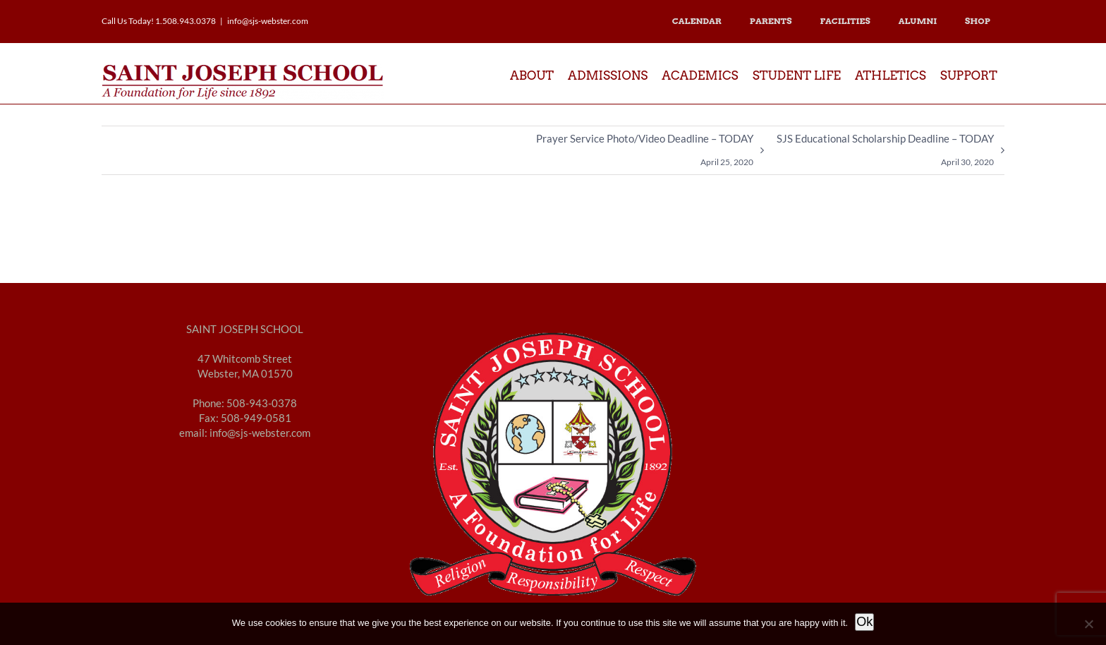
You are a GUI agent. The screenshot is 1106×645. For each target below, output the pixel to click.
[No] (1088, 624)
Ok (864, 622)
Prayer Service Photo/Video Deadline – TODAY (644, 153)
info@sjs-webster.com (267, 21)
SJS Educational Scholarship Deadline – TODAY (885, 153)
